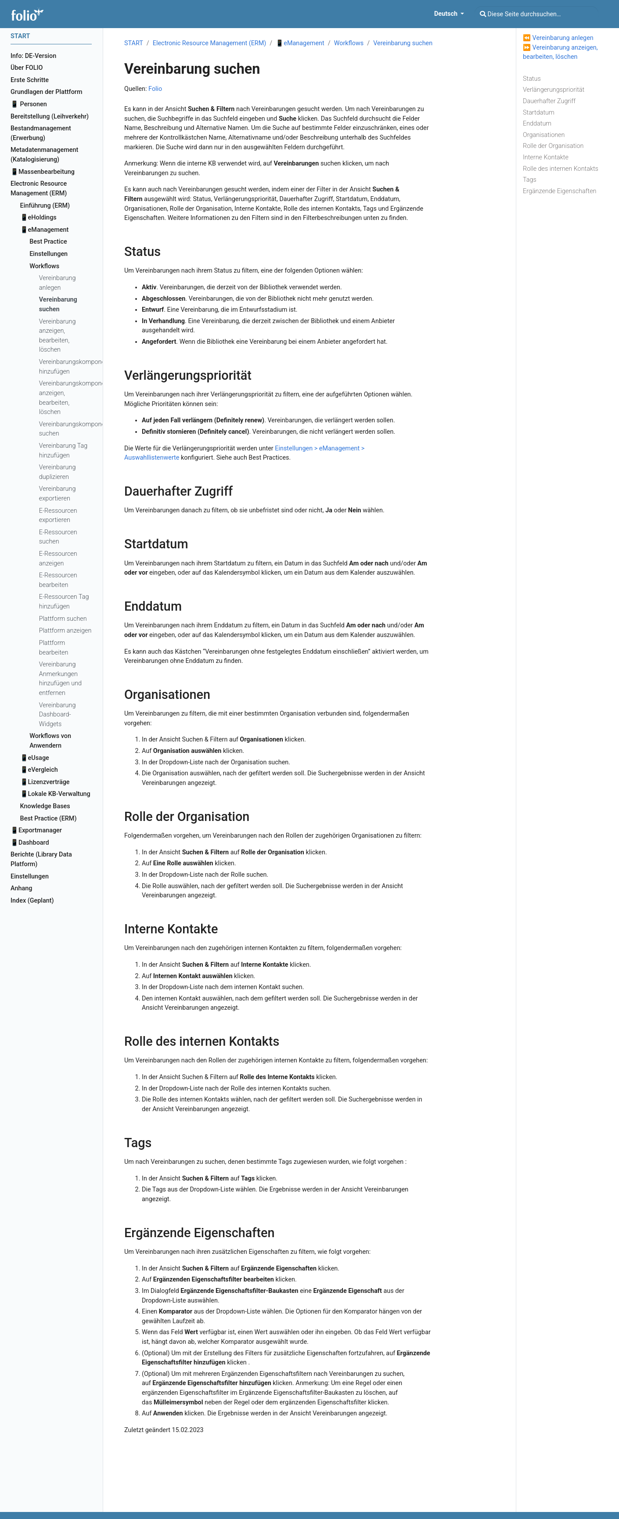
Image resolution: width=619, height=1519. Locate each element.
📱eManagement (300, 43)
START (133, 43)
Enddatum (537, 123)
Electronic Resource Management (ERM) (209, 43)
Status (532, 79)
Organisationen (544, 135)
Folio (155, 89)
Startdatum (538, 112)
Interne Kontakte (546, 157)
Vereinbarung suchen (402, 43)
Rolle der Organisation (553, 146)
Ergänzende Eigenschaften (560, 191)
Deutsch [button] (446, 14)
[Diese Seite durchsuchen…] (536, 14)
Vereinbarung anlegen (563, 38)
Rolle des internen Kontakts (560, 169)
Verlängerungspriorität (553, 90)
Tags (529, 180)
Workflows (349, 43)
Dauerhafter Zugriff (549, 101)
